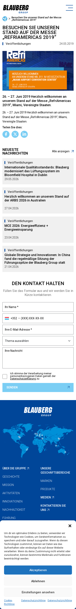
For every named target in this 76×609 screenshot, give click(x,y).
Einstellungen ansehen (38, 592)
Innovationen (12, 501)
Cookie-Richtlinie (9, 602)
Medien (46, 497)
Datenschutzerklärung (23, 378)
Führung (9, 518)
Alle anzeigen (63, 151)
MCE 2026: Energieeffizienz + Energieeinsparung (26, 227)
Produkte (48, 489)
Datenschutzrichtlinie (33, 600)
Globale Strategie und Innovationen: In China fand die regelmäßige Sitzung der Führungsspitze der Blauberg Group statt (37, 259)
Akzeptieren (38, 570)
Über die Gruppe (14, 468)
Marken (46, 480)
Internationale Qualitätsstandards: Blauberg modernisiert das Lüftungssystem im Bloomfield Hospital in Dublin (36, 171)
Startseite (4, 18)
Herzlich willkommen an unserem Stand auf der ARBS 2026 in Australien (36, 198)
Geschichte (11, 476)
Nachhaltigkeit (13, 509)
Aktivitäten (11, 493)
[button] (70, 525)
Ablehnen (38, 581)
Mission (8, 485)
